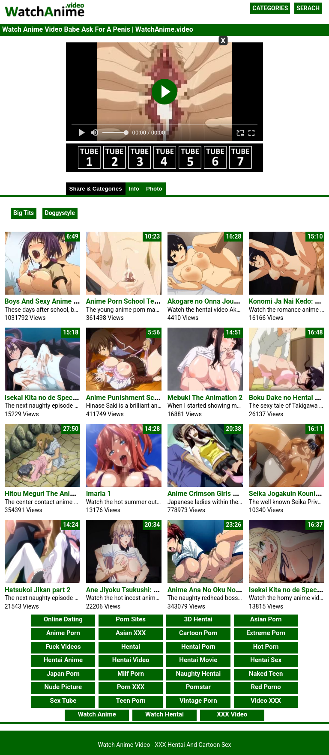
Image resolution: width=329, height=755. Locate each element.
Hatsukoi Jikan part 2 (38, 590)
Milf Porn (130, 673)
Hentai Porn (198, 647)
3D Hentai (198, 619)
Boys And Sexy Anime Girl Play (52, 301)
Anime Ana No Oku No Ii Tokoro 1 (218, 590)
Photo (154, 188)
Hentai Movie (198, 660)
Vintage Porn (198, 700)
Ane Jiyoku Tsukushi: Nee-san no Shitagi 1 (152, 590)
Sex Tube (63, 700)
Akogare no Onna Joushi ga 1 (212, 301)
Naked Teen (266, 673)
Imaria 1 (98, 493)
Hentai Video (131, 660)
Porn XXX (130, 687)
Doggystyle (60, 212)
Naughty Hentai (198, 673)
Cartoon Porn (198, 633)
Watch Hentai (164, 714)
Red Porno (266, 687)
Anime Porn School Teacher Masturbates (149, 301)
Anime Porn (63, 633)
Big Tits (23, 212)
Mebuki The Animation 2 (204, 398)
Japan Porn (63, 673)
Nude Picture (63, 687)
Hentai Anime (63, 660)
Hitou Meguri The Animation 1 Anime (62, 493)
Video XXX (266, 700)
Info (134, 188)
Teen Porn (131, 700)
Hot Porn (266, 647)
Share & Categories (95, 188)
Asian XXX (131, 633)
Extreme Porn (265, 633)
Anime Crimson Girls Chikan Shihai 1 (224, 493)
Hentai (130, 647)
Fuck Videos (63, 647)
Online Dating (63, 619)
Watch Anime (97, 714)
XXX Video (232, 714)
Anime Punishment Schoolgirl (132, 398)
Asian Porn (266, 619)
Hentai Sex (265, 660)
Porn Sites (131, 619)
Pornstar (198, 687)
